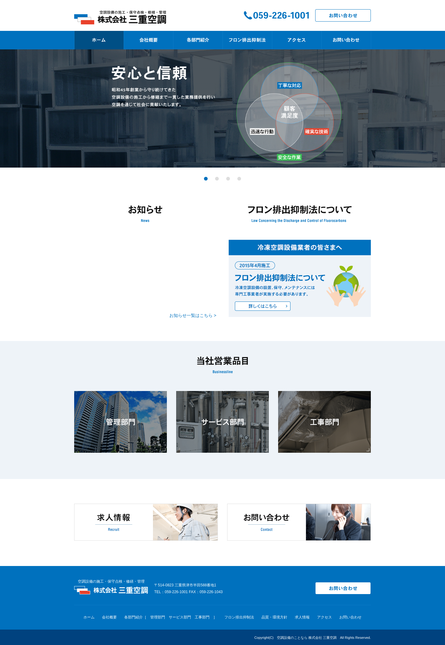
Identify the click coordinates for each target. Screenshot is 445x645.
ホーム (89, 617)
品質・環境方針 (274, 617)
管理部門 (157, 617)
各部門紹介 (133, 617)
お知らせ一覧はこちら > (192, 315)
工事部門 (202, 617)
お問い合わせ (350, 617)
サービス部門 (180, 617)
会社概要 (109, 617)
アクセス (324, 617)
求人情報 (302, 617)
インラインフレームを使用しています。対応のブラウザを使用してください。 (145, 275)
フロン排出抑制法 (239, 617)
